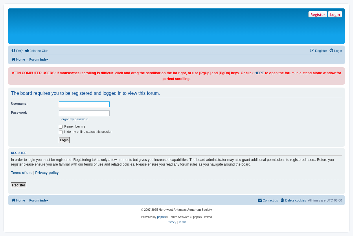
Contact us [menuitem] (268, 200)
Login (335, 14)
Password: (19, 112)
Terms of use (21, 173)
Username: (19, 103)
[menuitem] (17, 50)
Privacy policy (47, 173)
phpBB (161, 217)
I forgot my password (73, 119)
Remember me (72, 126)
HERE (259, 73)
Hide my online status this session (85, 131)
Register (317, 14)
